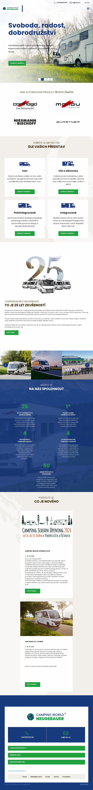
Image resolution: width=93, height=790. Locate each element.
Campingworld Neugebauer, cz (17, 771)
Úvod (25, 777)
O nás (47, 777)
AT (88, 2)
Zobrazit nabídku (17, 63)
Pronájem (66, 777)
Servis (56, 777)
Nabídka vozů (36, 777)
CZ (85, 2)
